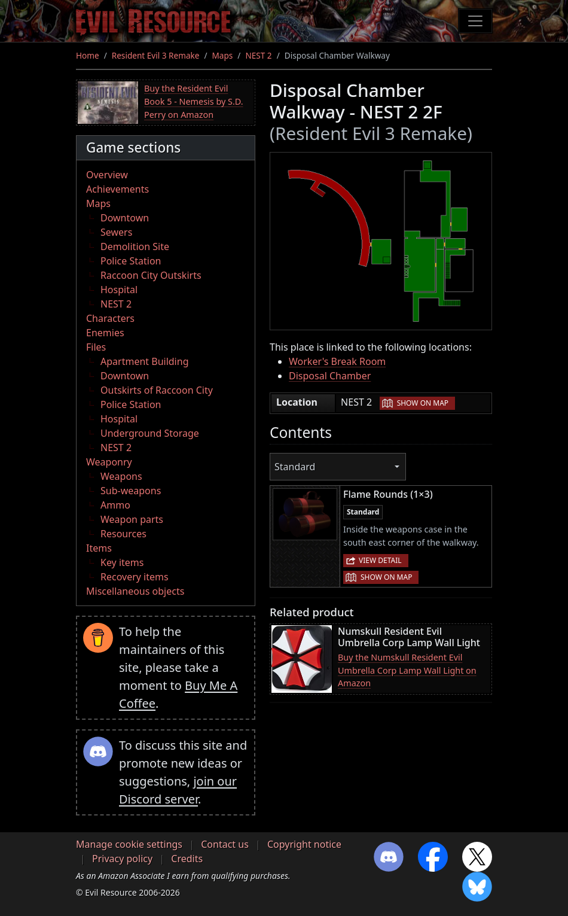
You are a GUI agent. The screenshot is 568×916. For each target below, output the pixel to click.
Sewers (116, 232)
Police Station (130, 260)
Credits (187, 858)
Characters (110, 318)
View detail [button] (380, 560)
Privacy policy (122, 858)
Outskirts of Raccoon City (156, 390)
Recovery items (134, 576)
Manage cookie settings (129, 844)
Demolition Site (134, 246)
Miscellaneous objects (135, 591)
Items (99, 548)
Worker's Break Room (337, 361)
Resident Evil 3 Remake (156, 55)
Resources (123, 533)
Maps (222, 55)
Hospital (119, 289)
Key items (121, 562)
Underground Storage (149, 433)
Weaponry (109, 461)
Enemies (105, 332)
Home (87, 55)
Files (96, 347)
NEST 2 (258, 55)
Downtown (124, 217)
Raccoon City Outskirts (150, 275)
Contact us (225, 844)
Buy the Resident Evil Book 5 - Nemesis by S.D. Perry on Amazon (193, 101)
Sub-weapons (130, 490)
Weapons (121, 476)
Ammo (115, 505)
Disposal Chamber (330, 375)
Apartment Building (144, 361)
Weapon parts (131, 519)
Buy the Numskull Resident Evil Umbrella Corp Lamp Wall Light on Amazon (407, 670)
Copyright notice (304, 844)
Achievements (117, 189)
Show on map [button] (422, 403)
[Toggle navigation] (475, 21)
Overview (107, 174)
